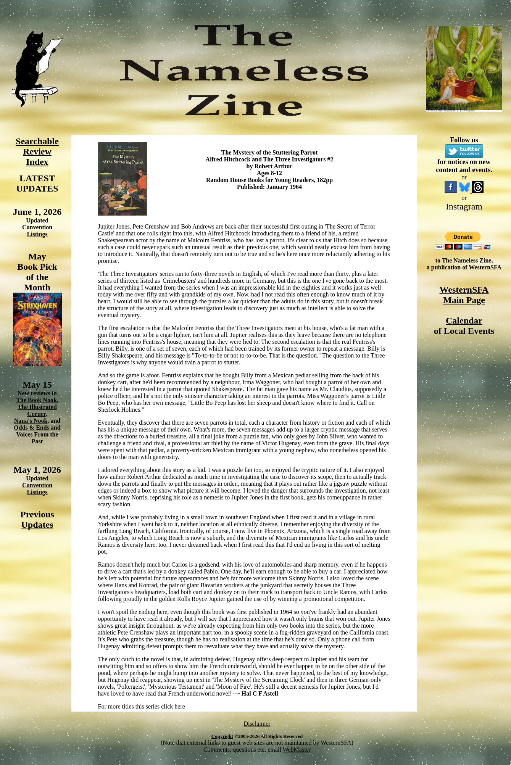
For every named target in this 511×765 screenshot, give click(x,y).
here (179, 706)
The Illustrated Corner (37, 410)
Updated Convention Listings (37, 227)
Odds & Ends (32, 427)
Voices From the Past (37, 438)
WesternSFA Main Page (464, 295)
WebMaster (297, 749)
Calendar (464, 320)
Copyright (222, 736)
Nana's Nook (31, 420)
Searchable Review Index (37, 151)
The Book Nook (36, 400)
